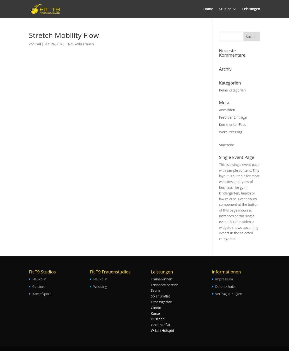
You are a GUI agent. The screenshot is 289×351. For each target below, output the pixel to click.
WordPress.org (230, 132)
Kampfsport (41, 293)
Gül (38, 44)
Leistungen (251, 9)
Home (208, 9)
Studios (225, 9)
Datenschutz (225, 286)
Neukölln (39, 279)
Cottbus (38, 286)
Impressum (224, 279)
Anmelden (227, 110)
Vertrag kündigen (228, 293)
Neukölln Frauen (81, 44)
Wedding (100, 286)
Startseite (226, 145)
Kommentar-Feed (233, 124)
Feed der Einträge (233, 117)
